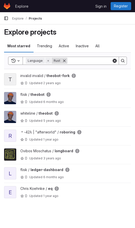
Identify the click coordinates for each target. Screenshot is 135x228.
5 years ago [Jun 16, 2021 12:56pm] (52, 121)
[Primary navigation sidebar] (6, 18)
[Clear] (115, 61)
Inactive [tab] (82, 46)
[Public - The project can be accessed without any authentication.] (74, 76)
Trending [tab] (44, 46)
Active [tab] (64, 46)
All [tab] (97, 46)
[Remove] (64, 61)
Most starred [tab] (18, 46)
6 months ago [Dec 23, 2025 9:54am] (53, 102)
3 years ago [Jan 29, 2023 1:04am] (52, 158)
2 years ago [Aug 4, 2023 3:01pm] (52, 83)
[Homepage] (7, 6)
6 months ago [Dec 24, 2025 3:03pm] (53, 177)
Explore (21, 6)
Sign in (101, 6)
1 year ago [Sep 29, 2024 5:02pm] (50, 196)
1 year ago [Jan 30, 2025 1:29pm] (50, 139)
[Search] (98, 61)
